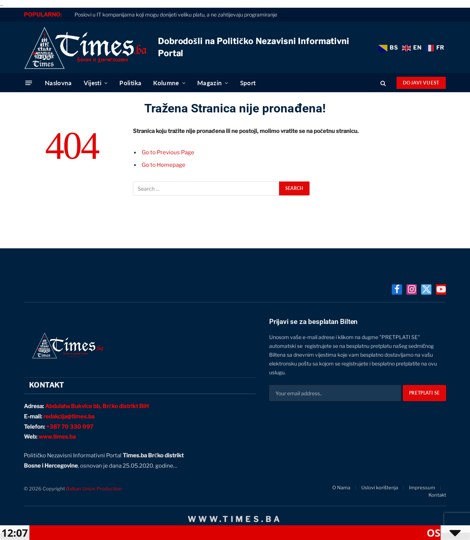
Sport (248, 83)
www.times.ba (57, 436)
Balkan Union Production (94, 489)
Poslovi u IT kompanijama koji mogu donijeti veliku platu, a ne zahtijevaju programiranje (176, 14)
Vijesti (92, 83)
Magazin (209, 83)
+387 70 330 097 (69, 427)
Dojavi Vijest (421, 83)
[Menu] (28, 83)
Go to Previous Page (168, 152)
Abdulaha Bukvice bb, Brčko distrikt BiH (97, 406)
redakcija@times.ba (68, 416)
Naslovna (58, 83)
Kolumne (166, 83)
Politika (130, 83)
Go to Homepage (163, 165)
